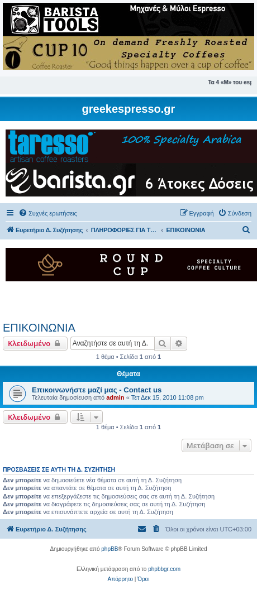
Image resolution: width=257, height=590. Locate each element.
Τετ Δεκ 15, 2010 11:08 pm (167, 397)
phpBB (109, 549)
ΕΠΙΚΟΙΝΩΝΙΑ (39, 328)
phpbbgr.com (164, 569)
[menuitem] (47, 213)
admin (115, 397)
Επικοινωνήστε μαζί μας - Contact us (96, 390)
